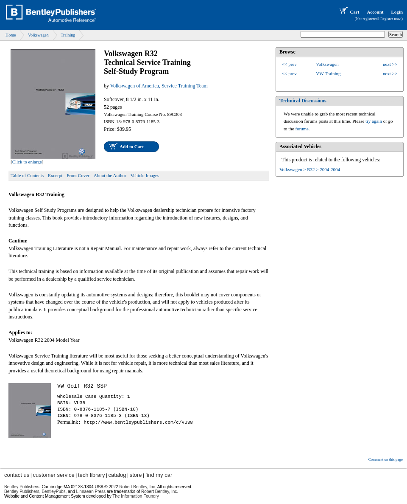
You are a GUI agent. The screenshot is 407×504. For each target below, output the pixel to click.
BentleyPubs (53, 491)
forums (302, 128)
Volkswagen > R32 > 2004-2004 (309, 169)
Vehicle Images (145, 175)
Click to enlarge (27, 161)
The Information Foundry (135, 496)
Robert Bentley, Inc (137, 486)
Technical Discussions (302, 101)
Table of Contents (27, 175)
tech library (91, 475)
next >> (390, 64)
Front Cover (78, 175)
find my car (159, 475)
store (136, 475)
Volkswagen (38, 35)
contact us (16, 475)
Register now (390, 19)
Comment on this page (385, 459)
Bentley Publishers (21, 486)
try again (373, 121)
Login (397, 11)
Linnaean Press (91, 491)
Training (68, 35)
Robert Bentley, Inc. (159, 491)
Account (375, 11)
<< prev (289, 64)
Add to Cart (132, 146)
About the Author (110, 175)
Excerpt (55, 175)
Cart (348, 11)
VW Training (328, 73)
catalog (117, 475)
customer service (53, 475)
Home (11, 35)
